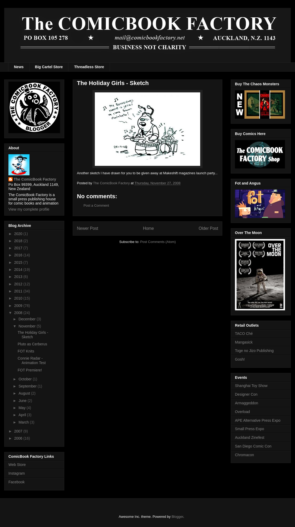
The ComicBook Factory (35, 179)
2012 (18, 284)
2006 (18, 438)
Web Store (17, 465)
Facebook (16, 482)
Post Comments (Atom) (158, 242)
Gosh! (240, 359)
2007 (18, 431)
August (24, 393)
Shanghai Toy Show (251, 386)
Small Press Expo (249, 429)
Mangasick (244, 342)
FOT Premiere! (30, 370)
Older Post (208, 228)
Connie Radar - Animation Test (32, 360)
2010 (18, 298)
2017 (18, 248)
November (27, 326)
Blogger (177, 517)
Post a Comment (96, 205)
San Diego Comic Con (253, 446)
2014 (18, 269)
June (22, 401)
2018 (18, 241)
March (24, 422)
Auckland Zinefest (249, 437)
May (22, 408)
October (25, 379)
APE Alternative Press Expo (258, 420)
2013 (18, 277)
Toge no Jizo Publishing (254, 351)
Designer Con (246, 394)
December (27, 319)
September (27, 386)
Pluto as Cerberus (32, 344)
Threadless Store (89, 67)
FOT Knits (26, 351)
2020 (18, 234)
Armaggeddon (246, 403)
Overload (242, 412)
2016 (18, 255)
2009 (18, 306)
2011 (18, 291)
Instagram (16, 473)
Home (148, 228)
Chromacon (244, 455)
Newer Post (87, 228)
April (22, 415)
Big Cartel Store (49, 67)
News (19, 67)
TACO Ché (244, 333)
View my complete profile (28, 209)
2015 (18, 262)
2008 (18, 313)
